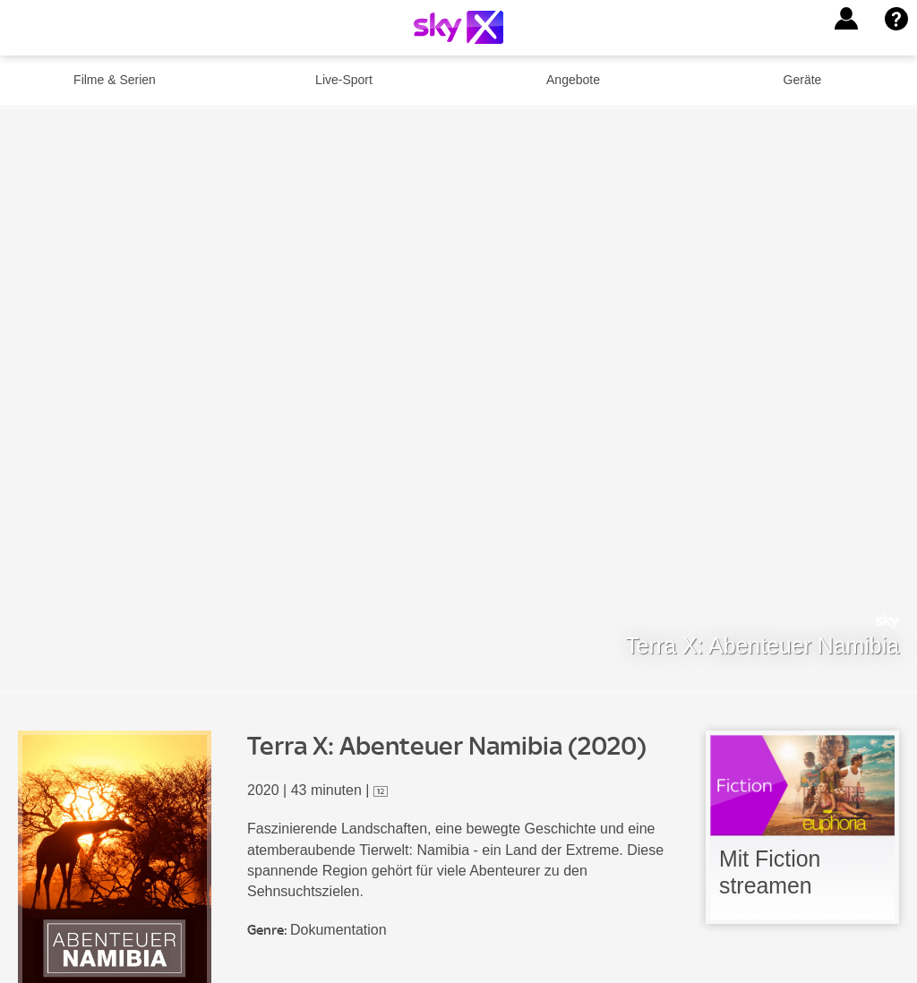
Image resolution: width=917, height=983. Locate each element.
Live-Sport (344, 80)
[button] (846, 18)
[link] (802, 827)
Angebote (573, 80)
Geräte (803, 80)
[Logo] (458, 27)
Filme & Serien (114, 80)
